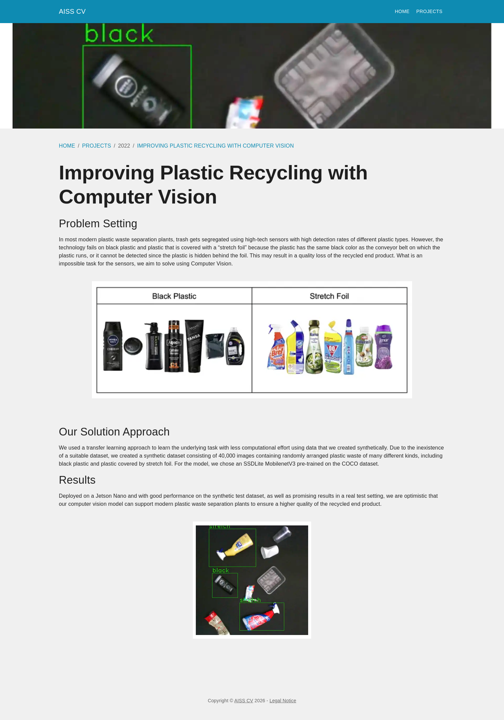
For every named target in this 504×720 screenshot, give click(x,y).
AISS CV (72, 11)
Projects (429, 11)
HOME (67, 146)
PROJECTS (96, 146)
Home (403, 11)
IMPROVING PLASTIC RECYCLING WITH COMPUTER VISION (215, 146)
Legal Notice (283, 700)
